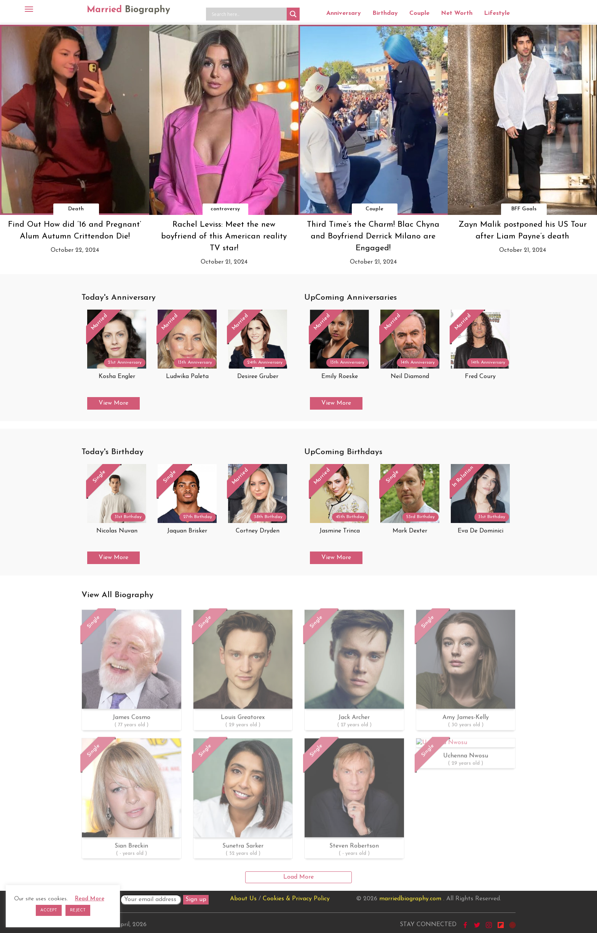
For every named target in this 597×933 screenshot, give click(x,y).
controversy (225, 209)
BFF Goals (523, 209)
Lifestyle (497, 13)
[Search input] (248, 14)
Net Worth (456, 13)
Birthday (385, 13)
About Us (243, 899)
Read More (89, 899)
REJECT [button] (78, 910)
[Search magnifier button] (293, 14)
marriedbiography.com (410, 899)
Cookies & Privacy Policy (296, 899)
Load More (298, 877)
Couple (419, 13)
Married (128, 9)
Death (76, 209)
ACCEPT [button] (48, 910)
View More (113, 403)
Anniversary (343, 13)
